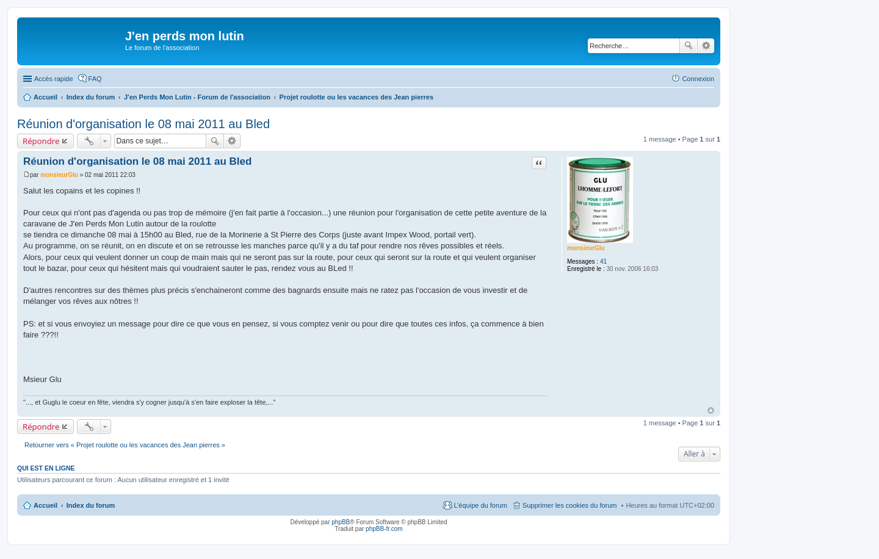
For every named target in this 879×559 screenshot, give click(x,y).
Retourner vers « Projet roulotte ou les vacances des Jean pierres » (124, 445)
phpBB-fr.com (384, 528)
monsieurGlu (586, 248)
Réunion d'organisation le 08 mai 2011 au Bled (143, 124)
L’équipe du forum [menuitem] (480, 505)
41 (603, 261)
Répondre (41, 140)
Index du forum (91, 505)
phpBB (340, 522)
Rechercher (688, 45)
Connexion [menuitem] (698, 78)
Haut (710, 410)
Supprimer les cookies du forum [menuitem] (570, 505)
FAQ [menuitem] (95, 78)
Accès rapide (53, 78)
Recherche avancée (706, 45)
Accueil (45, 505)
